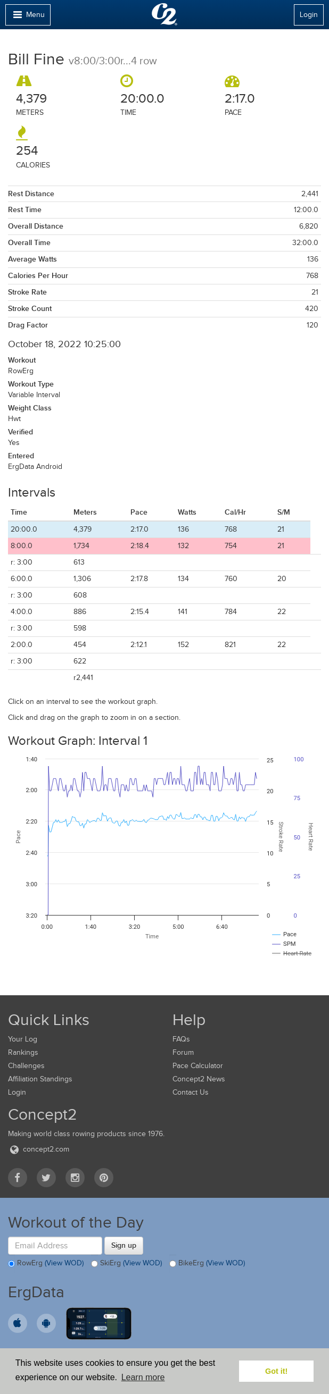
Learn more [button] (143, 1377)
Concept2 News (198, 1079)
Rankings (23, 1052)
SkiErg (126, 1264)
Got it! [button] (276, 1371)
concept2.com (38, 1149)
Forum (183, 1052)
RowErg (46, 1264)
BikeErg (207, 1264)
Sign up (123, 1245)
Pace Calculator (197, 1066)
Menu (28, 17)
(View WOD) (64, 1263)
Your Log (22, 1039)
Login (309, 15)
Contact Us (190, 1092)
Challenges (26, 1066)
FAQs (181, 1039)
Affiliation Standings (40, 1079)
